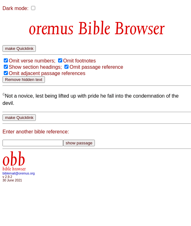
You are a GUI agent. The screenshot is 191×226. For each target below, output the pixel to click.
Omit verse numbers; (32, 60)
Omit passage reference (96, 67)
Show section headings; (35, 67)
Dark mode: (16, 8)
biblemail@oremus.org (19, 173)
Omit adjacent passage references (47, 73)
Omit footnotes (79, 60)
